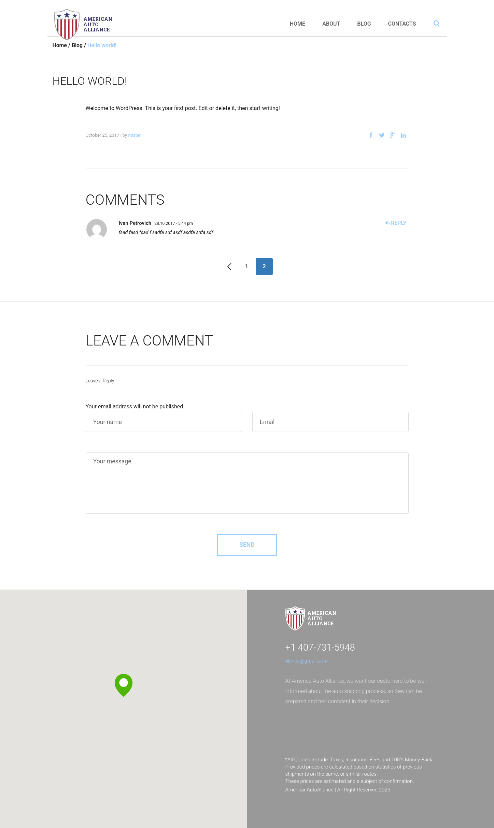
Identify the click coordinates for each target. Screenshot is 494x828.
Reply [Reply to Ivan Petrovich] (396, 223)
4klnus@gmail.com (306, 661)
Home (297, 24)
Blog (364, 24)
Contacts (402, 24)
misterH (136, 135)
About (331, 24)
